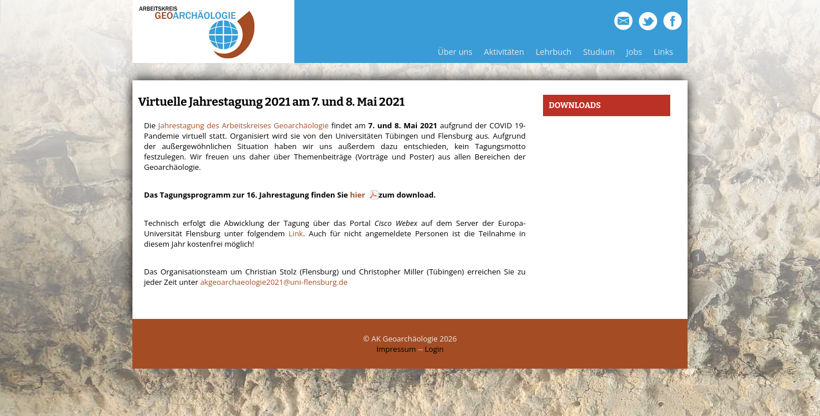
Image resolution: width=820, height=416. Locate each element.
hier (358, 195)
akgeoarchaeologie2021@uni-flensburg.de (274, 282)
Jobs (634, 51)
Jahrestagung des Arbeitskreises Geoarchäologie (243, 125)
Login (434, 349)
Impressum (396, 349)
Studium (599, 51)
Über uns (455, 51)
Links (663, 51)
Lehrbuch (553, 51)
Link (296, 233)
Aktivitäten (504, 51)
